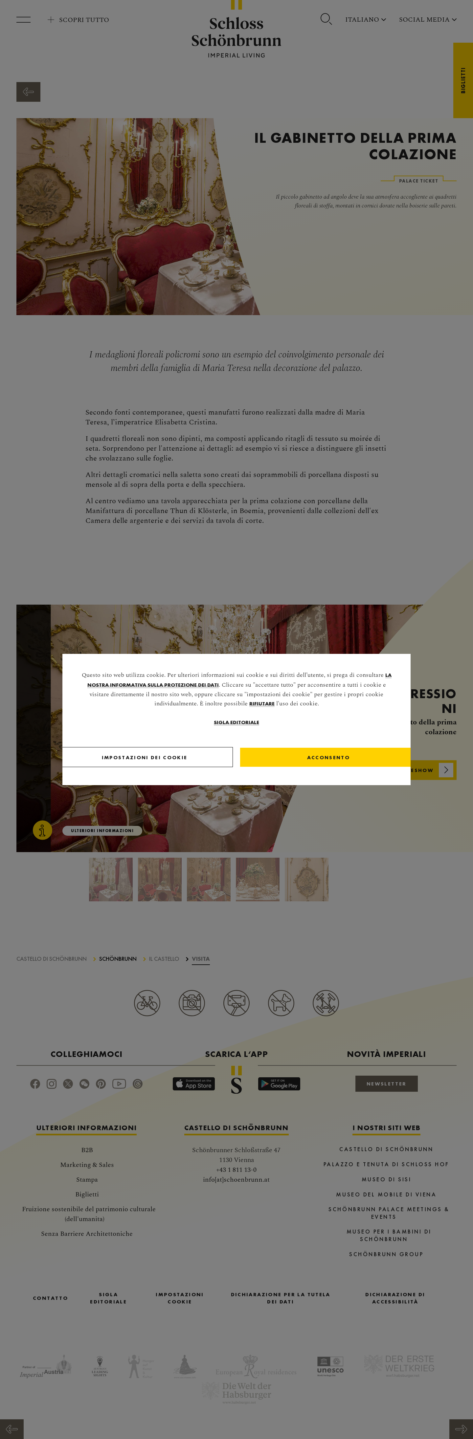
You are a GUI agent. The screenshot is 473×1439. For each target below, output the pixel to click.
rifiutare (262, 704)
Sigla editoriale (236, 723)
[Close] (295, 758)
